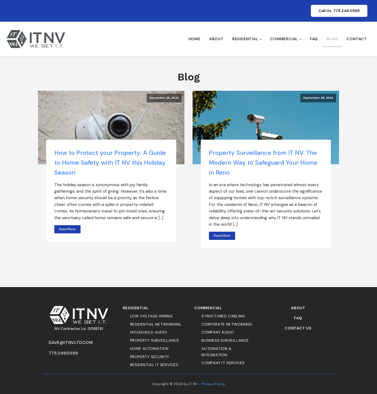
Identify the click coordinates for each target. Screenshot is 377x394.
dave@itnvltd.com (71, 342)
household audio (148, 332)
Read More (67, 229)
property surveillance (154, 340)
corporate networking (226, 324)
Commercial (284, 38)
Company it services (223, 362)
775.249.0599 (63, 353)
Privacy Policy (213, 384)
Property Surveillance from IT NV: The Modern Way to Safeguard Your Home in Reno (263, 163)
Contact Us (298, 328)
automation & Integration (216, 351)
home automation (149, 348)
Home (194, 38)
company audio (217, 332)
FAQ (314, 38)
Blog (332, 38)
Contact (356, 38)
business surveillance (225, 340)
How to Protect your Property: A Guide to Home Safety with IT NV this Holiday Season (110, 163)
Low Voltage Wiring (151, 316)
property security (150, 356)
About (216, 38)
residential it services (154, 364)
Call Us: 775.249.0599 (339, 10)
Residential (245, 38)
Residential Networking (155, 324)
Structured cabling (223, 316)
